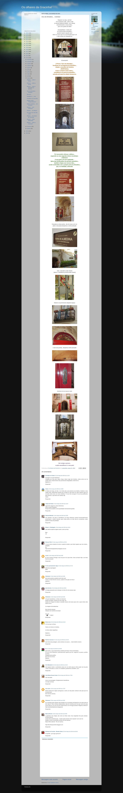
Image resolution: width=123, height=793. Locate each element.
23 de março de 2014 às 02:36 (70, 731)
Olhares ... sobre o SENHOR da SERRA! (31, 88)
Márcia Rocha (48, 713)
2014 (27, 57)
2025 (27, 35)
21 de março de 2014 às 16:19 (63, 527)
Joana (46, 489)
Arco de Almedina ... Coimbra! (31, 92)
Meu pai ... (29, 94)
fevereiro (29, 126)
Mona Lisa (48, 622)
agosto (29, 67)
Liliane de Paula (49, 503)
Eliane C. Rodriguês (50, 527)
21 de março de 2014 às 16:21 (59, 542)
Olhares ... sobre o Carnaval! (31, 123)
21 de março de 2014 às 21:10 (58, 622)
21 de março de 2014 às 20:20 (58, 596)
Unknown (47, 576)
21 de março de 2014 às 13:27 (61, 503)
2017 (27, 51)
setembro (29, 65)
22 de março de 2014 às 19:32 (58, 700)
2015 (27, 55)
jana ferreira (48, 588)
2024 (27, 37)
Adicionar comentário (47, 739)
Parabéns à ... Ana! (31, 96)
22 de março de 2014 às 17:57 (58, 688)
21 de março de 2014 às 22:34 (61, 639)
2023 (27, 39)
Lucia (46, 555)
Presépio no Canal (50, 475)
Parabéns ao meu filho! (32, 98)
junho (28, 71)
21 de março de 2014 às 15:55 (61, 515)
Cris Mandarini (49, 665)
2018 (27, 49)
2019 (27, 47)
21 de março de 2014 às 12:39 (56, 489)
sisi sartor (47, 688)
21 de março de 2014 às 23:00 (54, 648)
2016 (27, 53)
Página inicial (67, 779)
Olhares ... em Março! (32, 110)
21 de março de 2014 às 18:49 (58, 576)
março (28, 78)
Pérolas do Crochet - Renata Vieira (54, 731)
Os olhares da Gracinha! (36, 7)
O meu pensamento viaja (51, 565)
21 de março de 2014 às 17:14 (65, 565)
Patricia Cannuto (49, 639)
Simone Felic (48, 542)
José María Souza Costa (51, 675)
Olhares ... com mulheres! (30, 108)
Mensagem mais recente (49, 779)
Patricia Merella (49, 515)
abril (28, 76)
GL (46, 648)
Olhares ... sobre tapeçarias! (31, 120)
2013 (27, 131)
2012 (27, 133)
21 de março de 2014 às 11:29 (62, 475)
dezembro (29, 59)
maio (28, 73)
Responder (48, 484)
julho (28, 69)
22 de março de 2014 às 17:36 (65, 675)
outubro (29, 63)
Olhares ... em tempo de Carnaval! (32, 116)
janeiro (29, 128)
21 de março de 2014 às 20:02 (59, 588)
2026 (27, 33)
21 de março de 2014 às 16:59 (56, 555)
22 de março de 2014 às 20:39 (60, 713)
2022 (27, 41)
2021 (27, 43)
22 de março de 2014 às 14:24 (60, 665)
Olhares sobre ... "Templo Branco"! (31, 101)
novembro (29, 61)
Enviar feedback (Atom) (53, 782)
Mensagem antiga (82, 779)
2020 (27, 45)
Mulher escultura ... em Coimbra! (32, 104)
